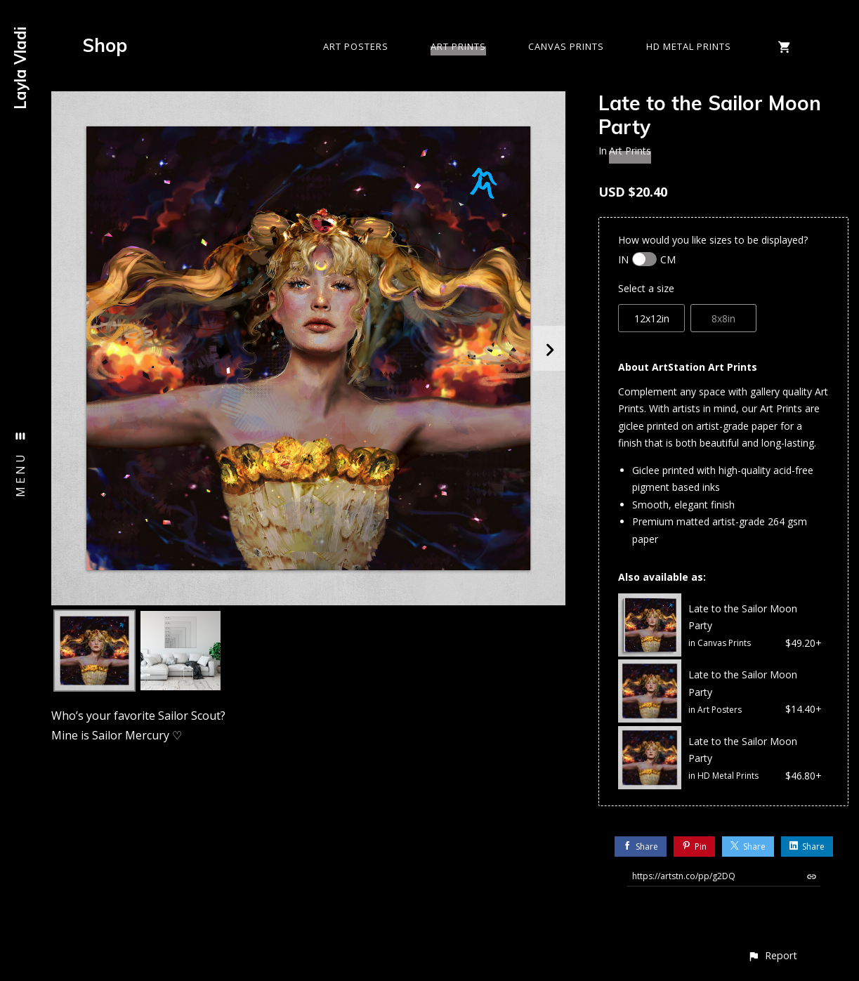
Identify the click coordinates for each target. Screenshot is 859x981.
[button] (772, 955)
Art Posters (355, 46)
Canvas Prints (566, 46)
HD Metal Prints (688, 46)
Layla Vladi (20, 68)
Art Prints (458, 46)
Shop (105, 45)
